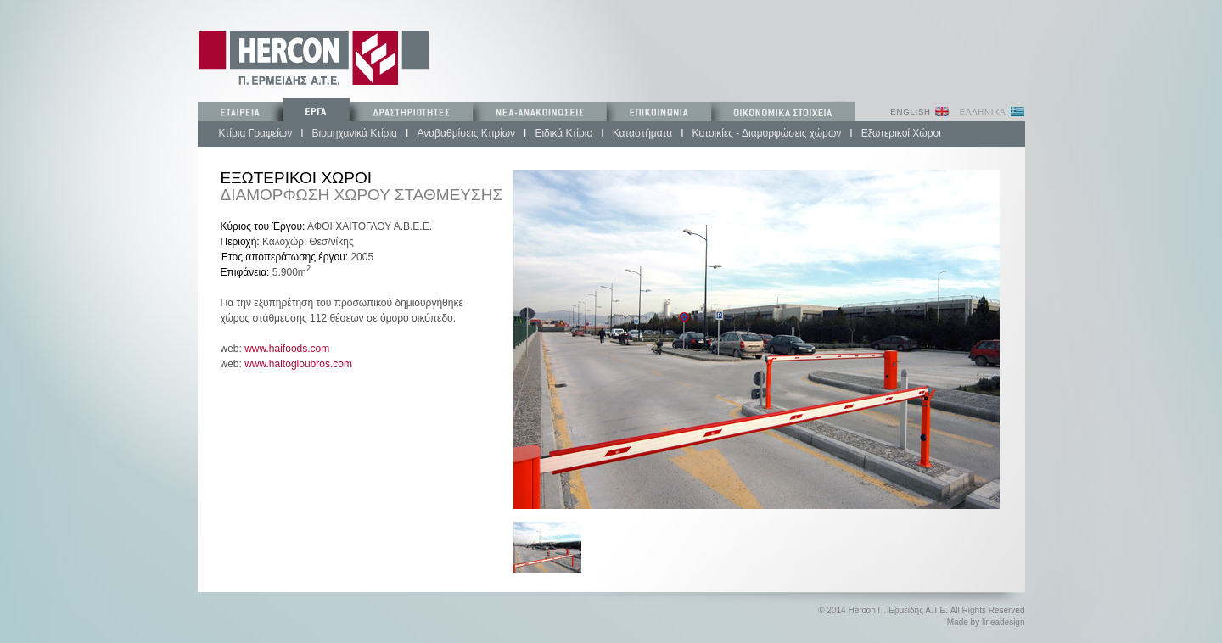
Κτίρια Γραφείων (256, 133)
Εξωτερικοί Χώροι (901, 133)
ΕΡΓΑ (316, 110)
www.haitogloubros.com (298, 364)
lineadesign (1003, 622)
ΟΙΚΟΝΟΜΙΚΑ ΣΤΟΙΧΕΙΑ (783, 110)
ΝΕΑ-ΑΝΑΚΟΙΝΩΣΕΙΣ (539, 110)
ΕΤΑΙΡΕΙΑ (240, 110)
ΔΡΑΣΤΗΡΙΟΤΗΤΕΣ (411, 110)
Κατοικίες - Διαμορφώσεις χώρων (767, 133)
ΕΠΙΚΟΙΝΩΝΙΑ (657, 110)
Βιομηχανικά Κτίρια (354, 133)
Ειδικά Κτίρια (563, 133)
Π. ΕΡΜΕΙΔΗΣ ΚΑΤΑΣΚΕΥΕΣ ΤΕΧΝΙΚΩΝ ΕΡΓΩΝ (313, 58)
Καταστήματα (642, 133)
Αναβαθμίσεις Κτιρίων (466, 133)
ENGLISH (910, 111)
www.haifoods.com (286, 349)
